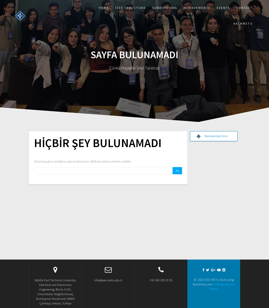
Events (223, 8)
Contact (244, 8)
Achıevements (196, 8)
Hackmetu (243, 24)
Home (104, 8)
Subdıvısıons (164, 8)
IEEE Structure (130, 8)
